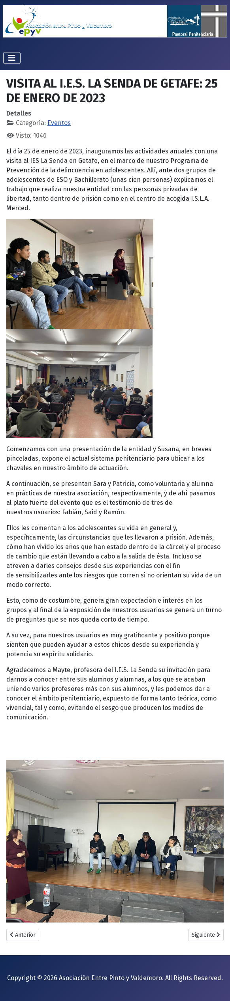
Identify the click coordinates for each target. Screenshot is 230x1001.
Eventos (59, 123)
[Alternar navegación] (12, 58)
